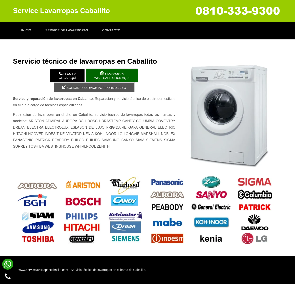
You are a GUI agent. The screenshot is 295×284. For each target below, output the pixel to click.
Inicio (26, 30)
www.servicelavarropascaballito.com (43, 270)
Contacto (111, 30)
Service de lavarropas (66, 30)
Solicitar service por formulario (94, 87)
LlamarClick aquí (67, 76)
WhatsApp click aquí (112, 75)
